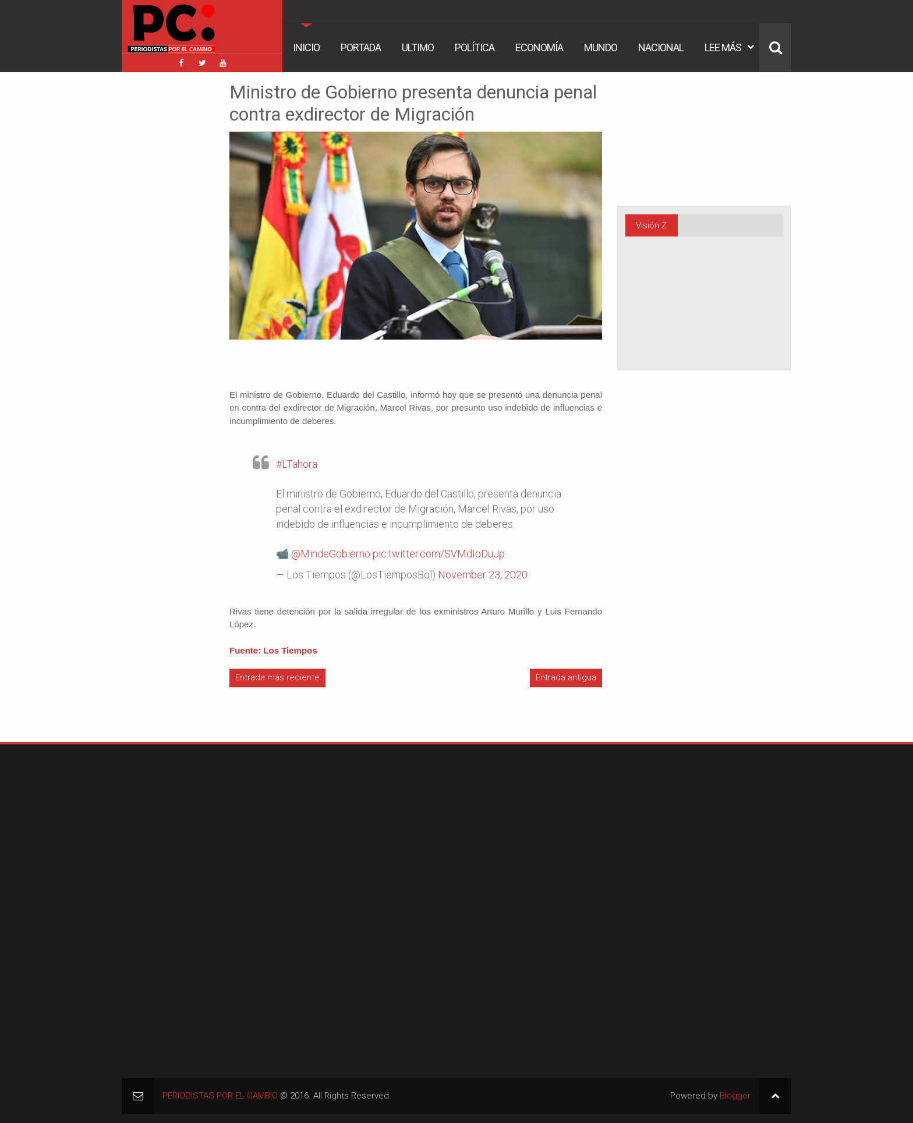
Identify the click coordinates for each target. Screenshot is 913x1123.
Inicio (306, 47)
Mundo (600, 47)
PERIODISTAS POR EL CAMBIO (220, 1095)
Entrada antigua (566, 677)
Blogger (735, 1095)
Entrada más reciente (277, 677)
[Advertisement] (157, 255)
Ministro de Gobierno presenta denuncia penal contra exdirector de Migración (413, 103)
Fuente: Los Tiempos (273, 650)
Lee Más (723, 47)
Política (474, 47)
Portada (361, 47)
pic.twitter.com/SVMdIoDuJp (439, 554)
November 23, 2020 (483, 574)
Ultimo (418, 47)
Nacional (661, 47)
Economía (539, 47)
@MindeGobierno (330, 554)
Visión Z (651, 225)
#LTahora (296, 464)
